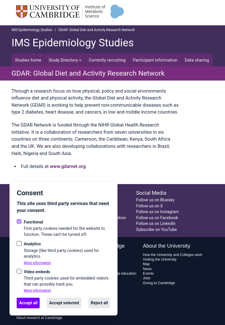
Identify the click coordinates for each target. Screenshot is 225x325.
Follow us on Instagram (157, 211)
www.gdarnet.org (68, 166)
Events (148, 274)
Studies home (28, 60)
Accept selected (64, 303)
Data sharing (197, 60)
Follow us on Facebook (157, 217)
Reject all (99, 303)
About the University (166, 246)
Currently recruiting (107, 60)
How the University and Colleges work (172, 255)
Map (146, 264)
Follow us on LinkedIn (156, 223)
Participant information (155, 60)
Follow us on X (149, 206)
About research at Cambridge (39, 318)
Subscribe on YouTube (156, 229)
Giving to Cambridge (159, 283)
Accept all (28, 303)
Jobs (146, 278)
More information (37, 263)
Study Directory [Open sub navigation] (65, 60)
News (147, 269)
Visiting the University (159, 259)
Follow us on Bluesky (155, 200)
